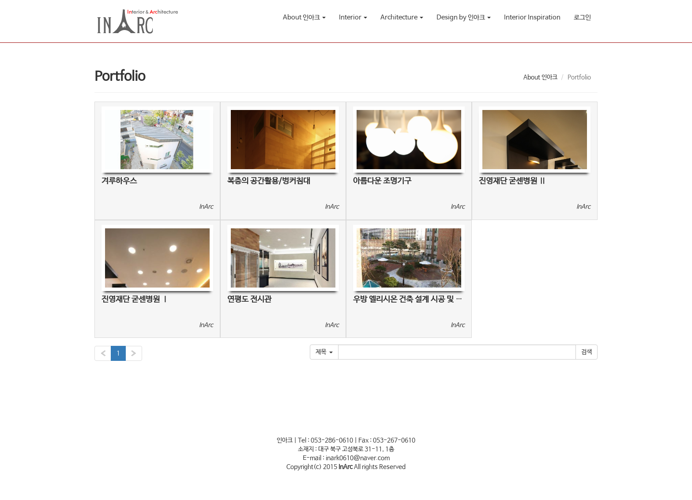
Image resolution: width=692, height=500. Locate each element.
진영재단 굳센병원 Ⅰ (135, 299)
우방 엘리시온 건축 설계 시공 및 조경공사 (418, 299)
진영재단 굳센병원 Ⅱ (512, 181)
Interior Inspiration (532, 17)
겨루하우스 (119, 181)
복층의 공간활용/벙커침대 (268, 181)
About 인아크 (304, 17)
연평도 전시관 (249, 299)
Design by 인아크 (463, 17)
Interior (353, 17)
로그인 (582, 17)
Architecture (401, 17)
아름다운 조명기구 (382, 181)
